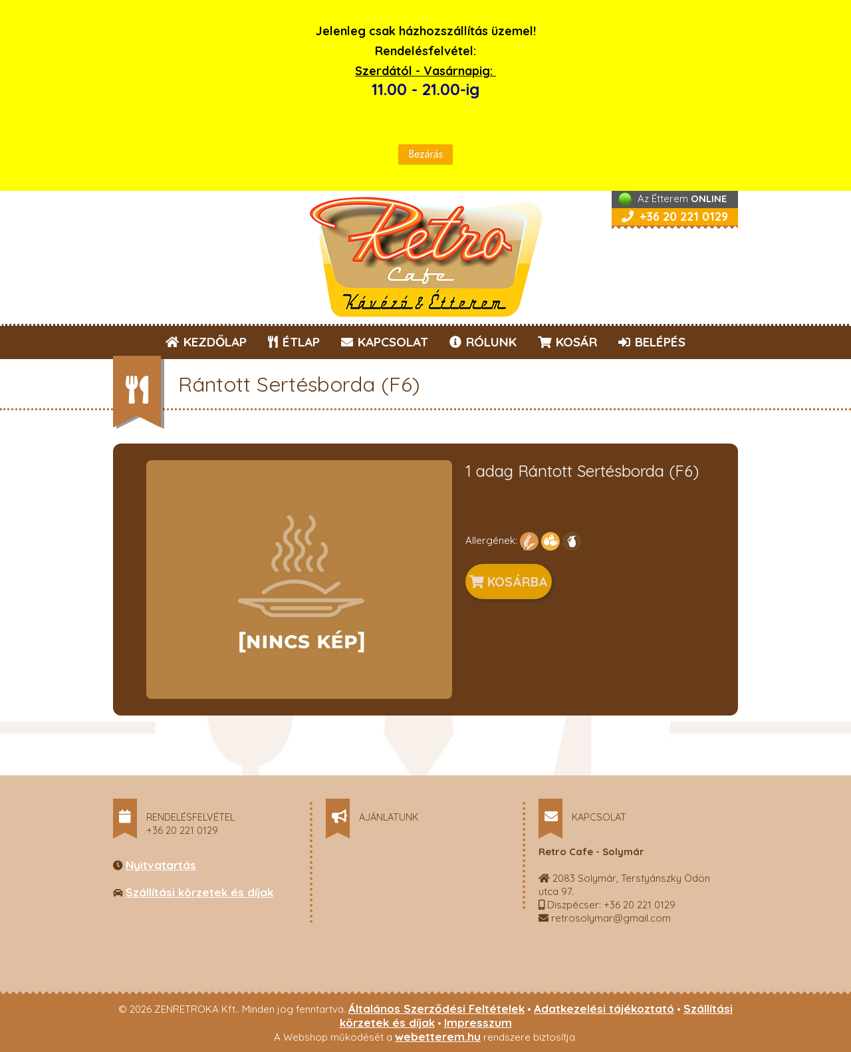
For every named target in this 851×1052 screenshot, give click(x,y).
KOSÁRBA (508, 581)
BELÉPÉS (651, 342)
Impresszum (478, 1022)
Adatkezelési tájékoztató (604, 1008)
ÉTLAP (294, 342)
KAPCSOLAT (384, 342)
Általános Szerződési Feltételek (436, 1008)
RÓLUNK (483, 342)
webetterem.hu (438, 1036)
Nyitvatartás (161, 865)
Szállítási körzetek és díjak (199, 892)
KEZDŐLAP (206, 342)
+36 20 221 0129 (675, 216)
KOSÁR (567, 342)
